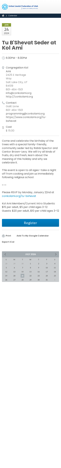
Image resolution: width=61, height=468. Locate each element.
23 (39, 276)
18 (55, 272)
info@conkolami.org (18, 93)
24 (47, 276)
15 (30, 272)
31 (47, 280)
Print (6, 235)
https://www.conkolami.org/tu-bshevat (26, 119)
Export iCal (8, 241)
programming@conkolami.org (25, 113)
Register (30, 223)
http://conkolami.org (19, 96)
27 (14, 280)
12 (6, 272)
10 (47, 268)
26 (6, 280)
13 (14, 272)
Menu (55, 7)
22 (30, 276)
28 (22, 280)
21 (22, 276)
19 (6, 276)
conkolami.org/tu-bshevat (19, 196)
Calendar (12, 15)
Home (3, 16)
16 (39, 272)
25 (55, 276)
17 (47, 272)
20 (14, 276)
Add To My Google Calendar (33, 235)
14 (22, 272)
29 (30, 280)
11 (55, 268)
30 (39, 280)
